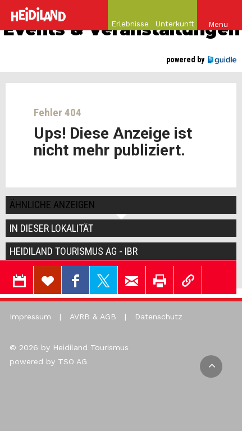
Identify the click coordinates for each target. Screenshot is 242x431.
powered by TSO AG (48, 361)
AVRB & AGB (93, 316)
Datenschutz (158, 316)
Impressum (30, 316)
